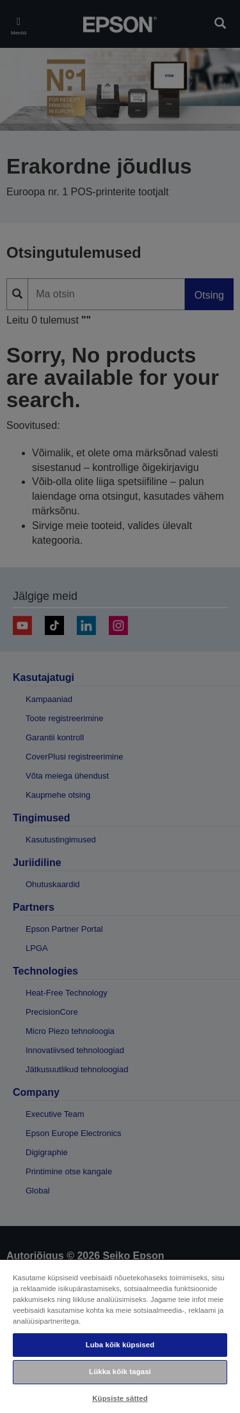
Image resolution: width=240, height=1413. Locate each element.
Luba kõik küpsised (120, 1345)
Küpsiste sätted (119, 1398)
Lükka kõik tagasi (120, 1371)
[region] (120, 1336)
